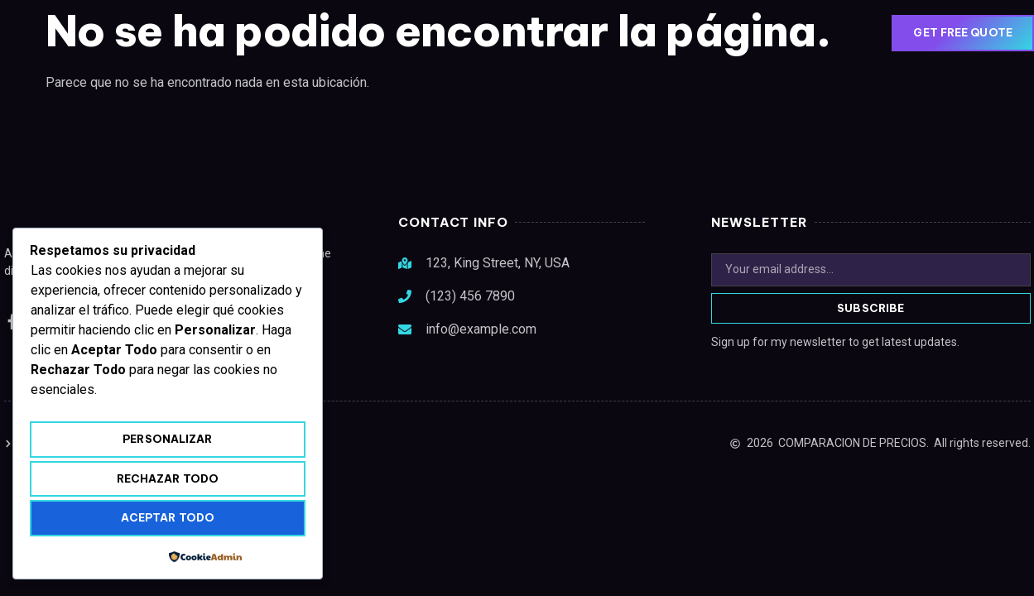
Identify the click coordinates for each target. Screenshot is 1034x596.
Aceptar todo (167, 517)
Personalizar (167, 438)
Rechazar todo (168, 478)
